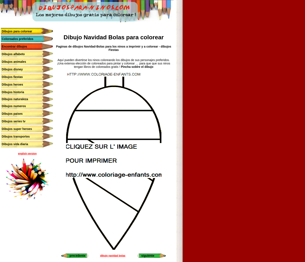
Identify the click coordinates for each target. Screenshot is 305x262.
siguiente (147, 255)
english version (27, 153)
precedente (77, 255)
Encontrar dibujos (14, 46)
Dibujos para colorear (17, 31)
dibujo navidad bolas (112, 255)
